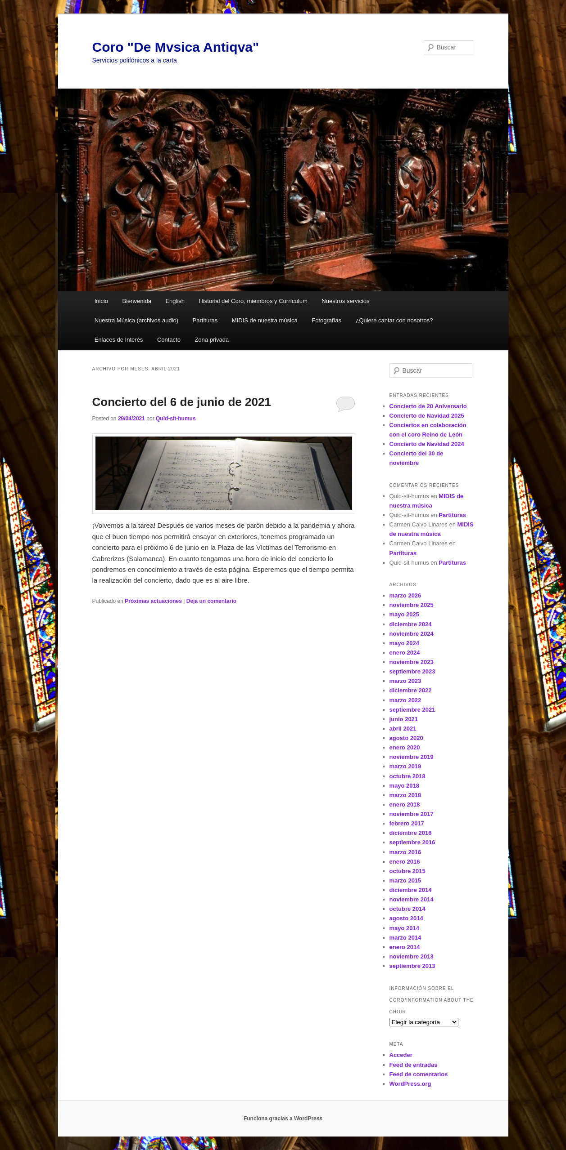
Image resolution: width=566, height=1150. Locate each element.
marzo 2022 (405, 700)
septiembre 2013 (412, 966)
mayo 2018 (404, 785)
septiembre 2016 (412, 842)
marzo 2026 (405, 595)
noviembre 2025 (411, 605)
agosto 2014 (406, 918)
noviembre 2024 (411, 633)
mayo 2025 (404, 614)
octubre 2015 (407, 871)
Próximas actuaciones (153, 601)
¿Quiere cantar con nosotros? (394, 320)
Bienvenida (136, 301)
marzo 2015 (405, 880)
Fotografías (326, 320)
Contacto (169, 339)
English (175, 301)
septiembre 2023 (412, 671)
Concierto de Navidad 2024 (426, 444)
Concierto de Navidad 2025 (426, 415)
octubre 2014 (407, 908)
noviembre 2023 (411, 662)
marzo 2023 (405, 681)
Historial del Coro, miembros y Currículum (253, 301)
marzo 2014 (405, 937)
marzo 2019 (405, 766)
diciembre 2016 (410, 832)
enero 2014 (404, 947)
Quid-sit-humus (176, 418)
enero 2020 (404, 747)
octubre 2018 (407, 776)
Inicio (101, 301)
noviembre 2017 (411, 814)
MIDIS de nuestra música (265, 320)
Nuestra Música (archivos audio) (136, 320)
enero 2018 (404, 804)
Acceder (400, 1055)
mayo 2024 (404, 643)
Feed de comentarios (418, 1074)
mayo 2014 (404, 928)
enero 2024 (404, 652)
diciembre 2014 (410, 890)
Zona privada (212, 339)
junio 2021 (403, 719)
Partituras (205, 320)
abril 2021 (403, 728)
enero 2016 (404, 861)
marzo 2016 (405, 852)
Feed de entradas (413, 1064)
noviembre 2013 (411, 956)
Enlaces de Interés (119, 339)
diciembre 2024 (410, 624)
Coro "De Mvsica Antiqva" (175, 47)
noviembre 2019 (411, 756)
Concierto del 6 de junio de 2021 (181, 402)
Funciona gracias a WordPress (283, 1118)
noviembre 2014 (411, 899)
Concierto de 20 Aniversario (428, 406)
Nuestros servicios (345, 301)
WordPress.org (410, 1083)
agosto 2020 (406, 738)
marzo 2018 (405, 795)
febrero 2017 (406, 823)
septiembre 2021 (412, 709)
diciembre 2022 (410, 690)
